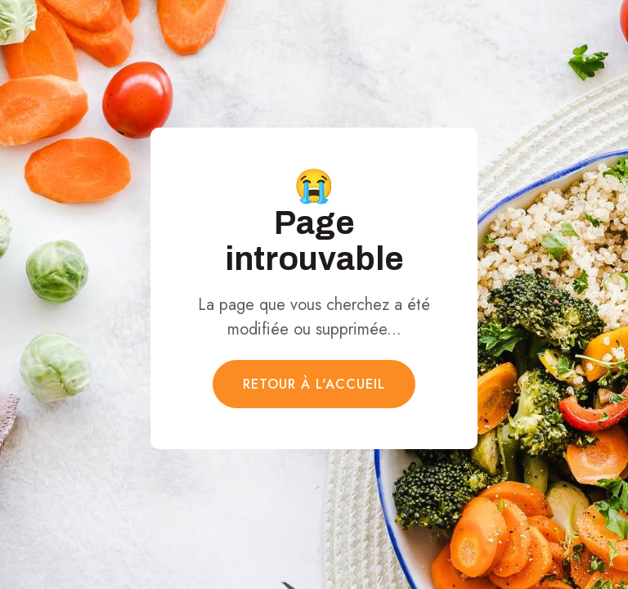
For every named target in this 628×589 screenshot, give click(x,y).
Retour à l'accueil (313, 384)
